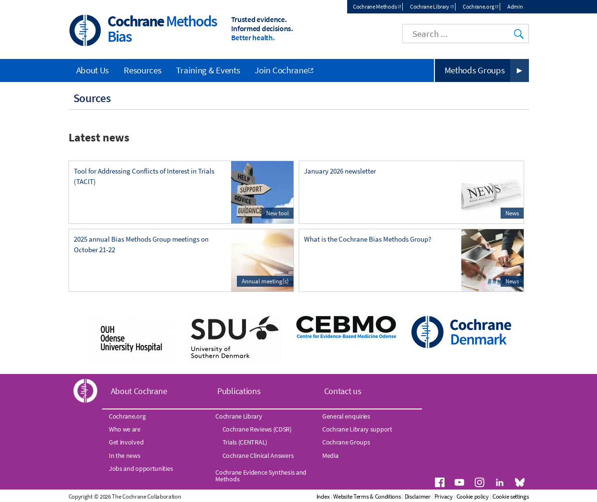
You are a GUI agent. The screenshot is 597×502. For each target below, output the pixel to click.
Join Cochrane (281, 70)
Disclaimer (418, 496)
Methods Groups (475, 70)
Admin (515, 6)
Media (330, 455)
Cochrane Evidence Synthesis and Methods (260, 475)
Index (323, 496)
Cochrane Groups (346, 442)
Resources (142, 70)
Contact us (343, 391)
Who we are (124, 429)
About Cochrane (139, 391)
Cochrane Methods (375, 6)
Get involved (126, 442)
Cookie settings (510, 496)
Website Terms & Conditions (366, 496)
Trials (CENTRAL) (244, 442)
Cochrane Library (429, 6)
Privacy (443, 496)
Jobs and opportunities (141, 468)
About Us (92, 70)
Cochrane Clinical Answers (258, 455)
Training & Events (208, 70)
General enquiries (346, 416)
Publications (238, 391)
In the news (124, 455)
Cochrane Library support (357, 429)
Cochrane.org (478, 6)
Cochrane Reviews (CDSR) (257, 429)
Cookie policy (473, 496)
